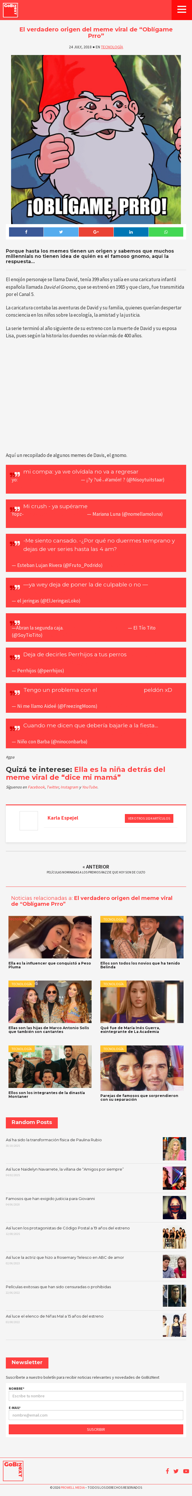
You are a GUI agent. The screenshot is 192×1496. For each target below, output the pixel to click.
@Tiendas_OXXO (92, 620)
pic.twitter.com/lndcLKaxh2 (61, 557)
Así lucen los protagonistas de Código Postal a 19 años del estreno (96, 1237)
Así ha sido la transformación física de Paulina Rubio (96, 1148)
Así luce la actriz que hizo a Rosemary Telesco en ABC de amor (96, 1266)
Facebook (36, 787)
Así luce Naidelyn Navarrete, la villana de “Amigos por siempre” (96, 1178)
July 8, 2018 (95, 601)
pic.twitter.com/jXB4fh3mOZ (55, 514)
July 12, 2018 (118, 565)
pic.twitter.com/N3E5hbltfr (59, 592)
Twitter (52, 787)
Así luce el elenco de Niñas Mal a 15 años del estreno (96, 1325)
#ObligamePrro (45, 734)
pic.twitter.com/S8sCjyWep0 (62, 663)
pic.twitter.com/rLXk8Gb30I (61, 698)
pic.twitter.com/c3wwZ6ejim (49, 479)
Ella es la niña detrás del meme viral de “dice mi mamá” (85, 773)
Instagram (69, 787)
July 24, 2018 (58, 635)
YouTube (89, 787)
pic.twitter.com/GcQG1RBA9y (109, 734)
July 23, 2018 (103, 741)
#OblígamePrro (45, 620)
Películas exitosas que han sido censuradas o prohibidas (96, 1295)
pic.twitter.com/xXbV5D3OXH (95, 628)
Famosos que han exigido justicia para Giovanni (96, 1207)
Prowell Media (73, 1487)
